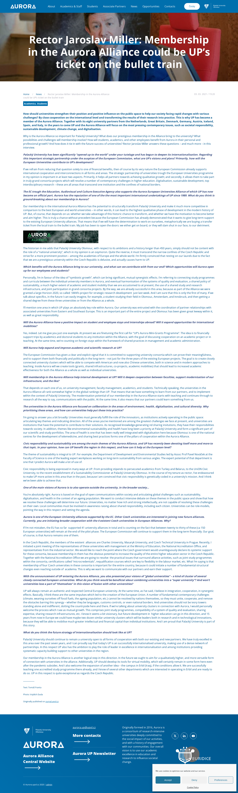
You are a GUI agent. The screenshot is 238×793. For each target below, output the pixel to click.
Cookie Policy (193, 787)
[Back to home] (23, 6)
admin (49, 784)
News (134, 6)
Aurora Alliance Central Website (39, 761)
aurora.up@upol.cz (84, 727)
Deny (194, 780)
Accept (168, 780)
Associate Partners (114, 6)
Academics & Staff (71, 6)
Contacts (170, 6)
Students (92, 6)
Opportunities (150, 6)
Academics (30, 103)
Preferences (220, 780)
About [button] (51, 6)
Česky (192, 6)
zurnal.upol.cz (52, 701)
